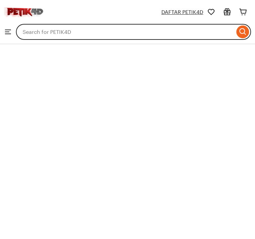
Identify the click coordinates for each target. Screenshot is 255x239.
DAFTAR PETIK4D (182, 12)
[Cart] (243, 12)
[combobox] (125, 32)
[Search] (243, 32)
